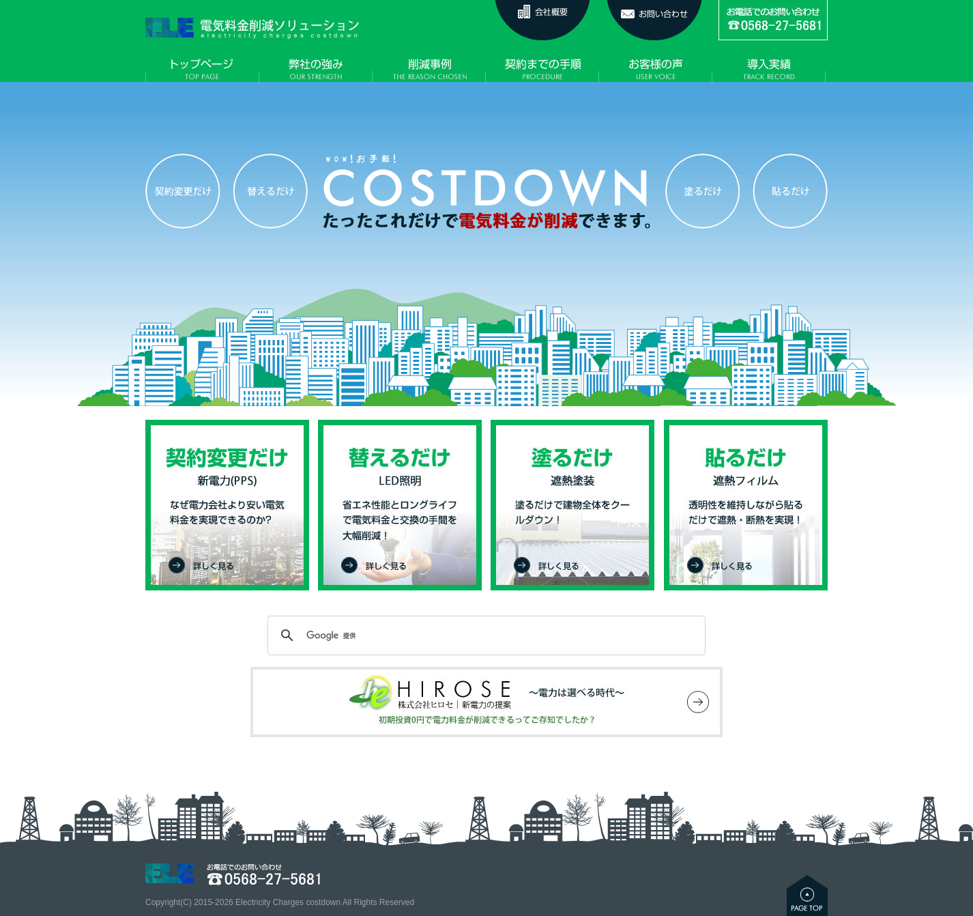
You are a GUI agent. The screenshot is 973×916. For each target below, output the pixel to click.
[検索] (484, 635)
